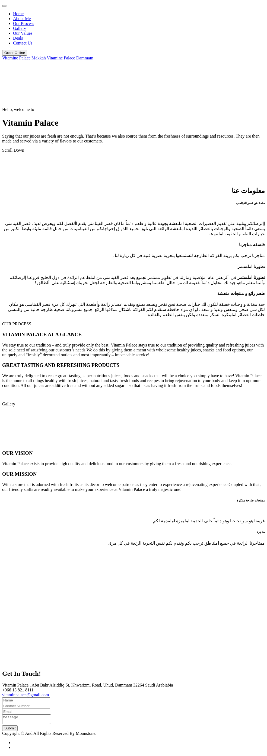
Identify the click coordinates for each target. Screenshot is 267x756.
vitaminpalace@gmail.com (25, 695)
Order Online (14, 53)
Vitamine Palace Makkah (24, 58)
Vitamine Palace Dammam (70, 58)
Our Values (22, 33)
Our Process (23, 23)
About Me (22, 18)
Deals (18, 38)
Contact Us (23, 43)
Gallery (19, 28)
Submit (9, 730)
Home (18, 13)
